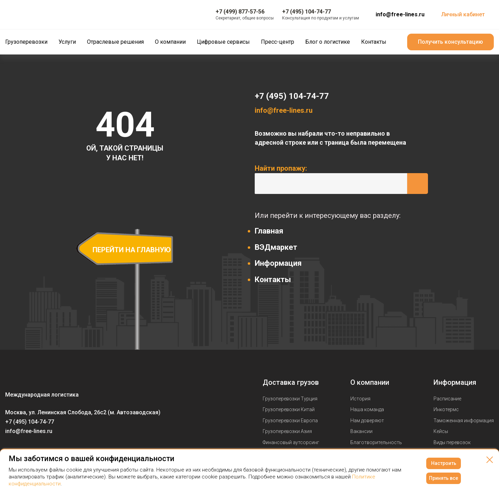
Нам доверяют (367, 420)
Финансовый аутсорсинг (291, 442)
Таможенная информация (464, 420)
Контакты (273, 279)
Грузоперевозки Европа (290, 420)
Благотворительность (376, 442)
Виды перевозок (452, 442)
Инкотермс (446, 409)
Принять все (443, 478)
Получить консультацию (450, 42)
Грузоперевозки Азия (287, 431)
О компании (369, 382)
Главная (269, 231)
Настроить (443, 463)
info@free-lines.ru (400, 14)
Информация (278, 263)
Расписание (447, 398)
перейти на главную (132, 250)
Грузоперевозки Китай (289, 409)
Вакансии (361, 431)
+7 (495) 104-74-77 (292, 96)
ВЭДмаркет (276, 247)
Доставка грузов (291, 382)
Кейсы (441, 431)
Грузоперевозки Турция (290, 398)
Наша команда (367, 409)
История (360, 398)
